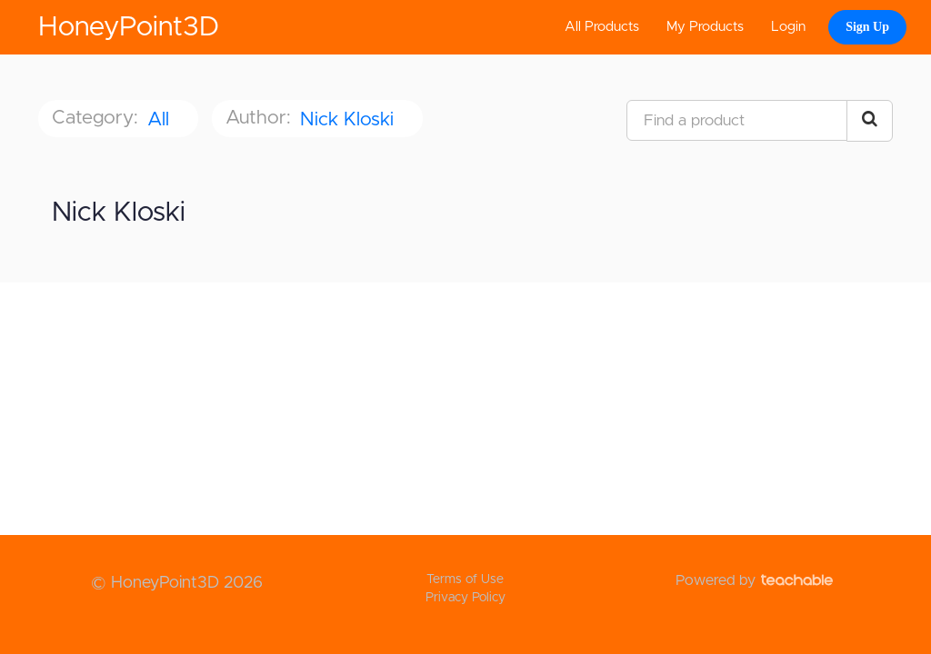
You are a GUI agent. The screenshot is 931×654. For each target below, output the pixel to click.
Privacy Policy (465, 597)
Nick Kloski (349, 119)
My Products (705, 27)
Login (788, 27)
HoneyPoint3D (128, 27)
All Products (602, 27)
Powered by (754, 580)
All (161, 119)
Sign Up (867, 27)
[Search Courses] (869, 121)
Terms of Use (465, 579)
